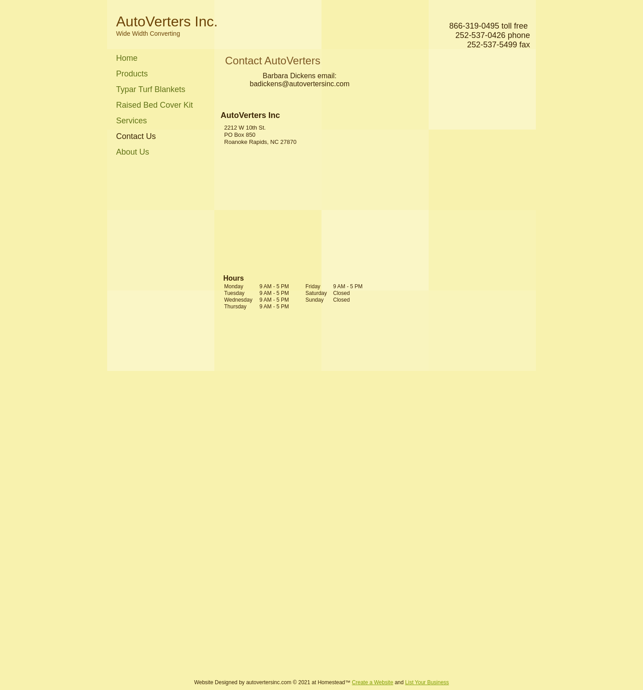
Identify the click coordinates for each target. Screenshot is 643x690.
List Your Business (427, 682)
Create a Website (372, 682)
